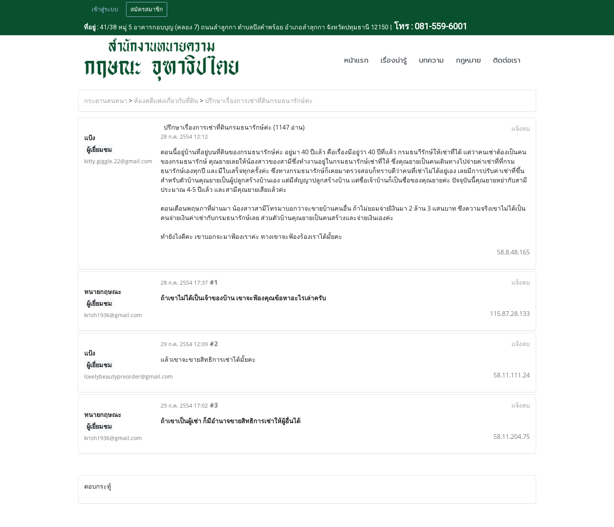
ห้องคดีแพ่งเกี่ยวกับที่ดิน (166, 100)
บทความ (431, 60)
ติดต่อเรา (506, 60)
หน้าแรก (356, 60)
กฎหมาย (468, 60)
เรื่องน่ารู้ (394, 60)
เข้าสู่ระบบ (105, 9)
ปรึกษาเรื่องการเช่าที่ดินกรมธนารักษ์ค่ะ (259, 100)
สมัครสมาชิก (146, 9)
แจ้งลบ (520, 128)
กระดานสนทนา (105, 100)
